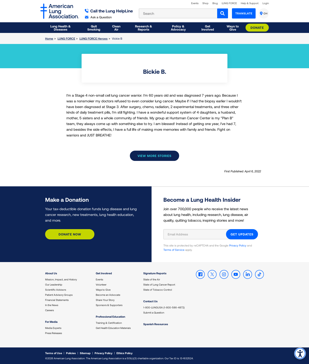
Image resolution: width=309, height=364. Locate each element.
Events (194, 3)
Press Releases (53, 333)
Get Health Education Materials (113, 327)
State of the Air (151, 279)
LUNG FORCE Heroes (93, 38)
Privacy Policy (237, 245)
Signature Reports (155, 273)
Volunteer (101, 284)
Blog (215, 3)
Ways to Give (103, 289)
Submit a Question (153, 312)
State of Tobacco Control (157, 289)
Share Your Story (105, 299)
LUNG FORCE (229, 3)
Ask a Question (98, 17)
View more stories (154, 156)
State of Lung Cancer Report (159, 284)
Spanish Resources (155, 324)
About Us (51, 273)
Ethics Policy (124, 353)
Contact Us (150, 301)
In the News (51, 305)
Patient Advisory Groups (59, 294)
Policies (71, 353)
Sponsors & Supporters (109, 305)
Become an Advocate (108, 294)
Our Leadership (53, 284)
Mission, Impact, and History (61, 279)
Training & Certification (109, 322)
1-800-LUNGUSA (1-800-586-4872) (164, 307)
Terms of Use (53, 353)
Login (265, 3)
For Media (51, 321)
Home (49, 38)
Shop (205, 3)
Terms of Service (173, 249)
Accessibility (300, 353)
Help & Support (250, 3)
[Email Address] (197, 234)
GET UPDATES (242, 234)
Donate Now (70, 234)
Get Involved (104, 273)
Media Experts (53, 327)
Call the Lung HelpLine (109, 10)
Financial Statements (57, 299)
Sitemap (85, 353)
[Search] (222, 13)
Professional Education (110, 316)
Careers (49, 310)
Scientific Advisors (55, 289)
